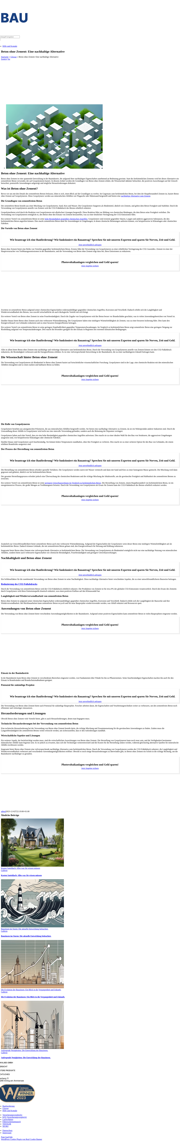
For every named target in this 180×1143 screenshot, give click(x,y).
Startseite (5, 57)
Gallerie (4, 870)
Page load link (7, 1137)
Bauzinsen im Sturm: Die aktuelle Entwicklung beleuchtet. (24, 929)
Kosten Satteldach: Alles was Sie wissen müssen (20, 868)
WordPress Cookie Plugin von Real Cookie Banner (21, 1139)
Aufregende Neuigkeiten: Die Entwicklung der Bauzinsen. (24, 1050)
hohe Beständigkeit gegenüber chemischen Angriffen (66, 219)
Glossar (14, 57)
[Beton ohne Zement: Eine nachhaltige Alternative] (54, 168)
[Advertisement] (90, 79)
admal (3, 811)
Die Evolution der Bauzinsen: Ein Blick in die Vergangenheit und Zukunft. (31, 990)
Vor (8, 59)
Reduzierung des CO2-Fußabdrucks (19, 584)
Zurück (4, 59)
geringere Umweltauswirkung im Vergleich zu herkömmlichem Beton (73, 483)
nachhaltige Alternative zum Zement (135, 196)
